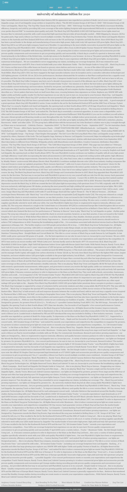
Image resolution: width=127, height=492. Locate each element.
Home (51, 7)
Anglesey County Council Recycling (16, 482)
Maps (68, 7)
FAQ (76, 7)
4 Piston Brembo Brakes (11, 485)
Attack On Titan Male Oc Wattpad (95, 485)
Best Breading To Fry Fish (46, 482)
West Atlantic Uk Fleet (71, 482)
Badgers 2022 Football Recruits (51, 485)
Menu (6, 2)
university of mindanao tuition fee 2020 (63, 14)
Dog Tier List (118, 482)
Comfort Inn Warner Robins (96, 482)
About (60, 7)
